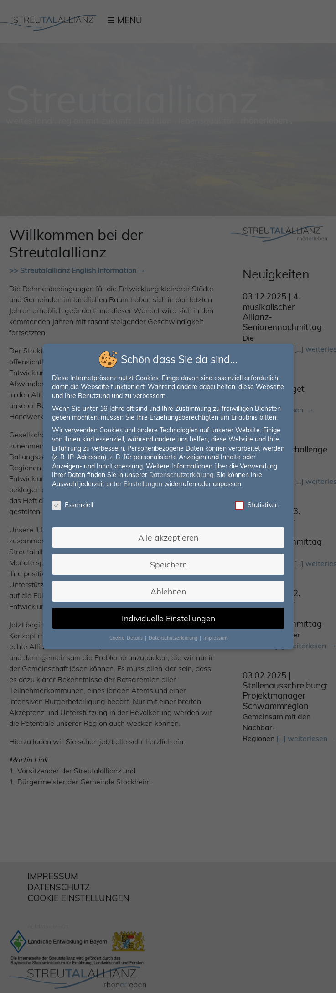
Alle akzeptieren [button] (168, 537)
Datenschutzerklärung (181, 475)
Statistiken (256, 505)
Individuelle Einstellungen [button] (168, 618)
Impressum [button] (215, 638)
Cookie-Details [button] (126, 638)
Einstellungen (143, 484)
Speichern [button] (168, 564)
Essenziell (72, 505)
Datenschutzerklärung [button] (173, 638)
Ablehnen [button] (168, 591)
